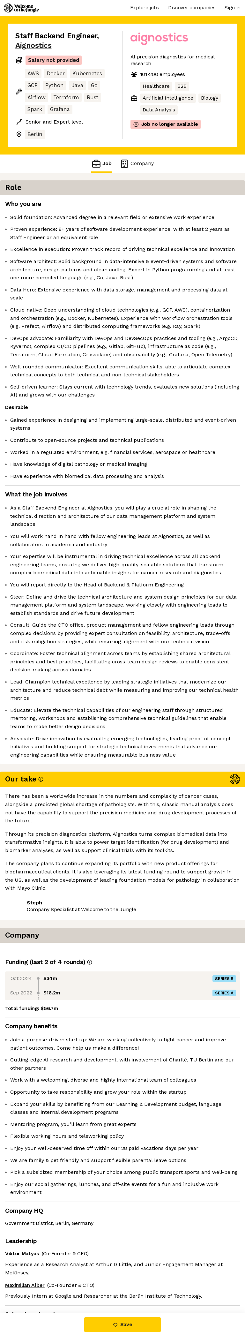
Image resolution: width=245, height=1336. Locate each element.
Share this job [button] (33, 1286)
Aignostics (33, 45)
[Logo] (21, 8)
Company (136, 163)
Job (101, 163)
